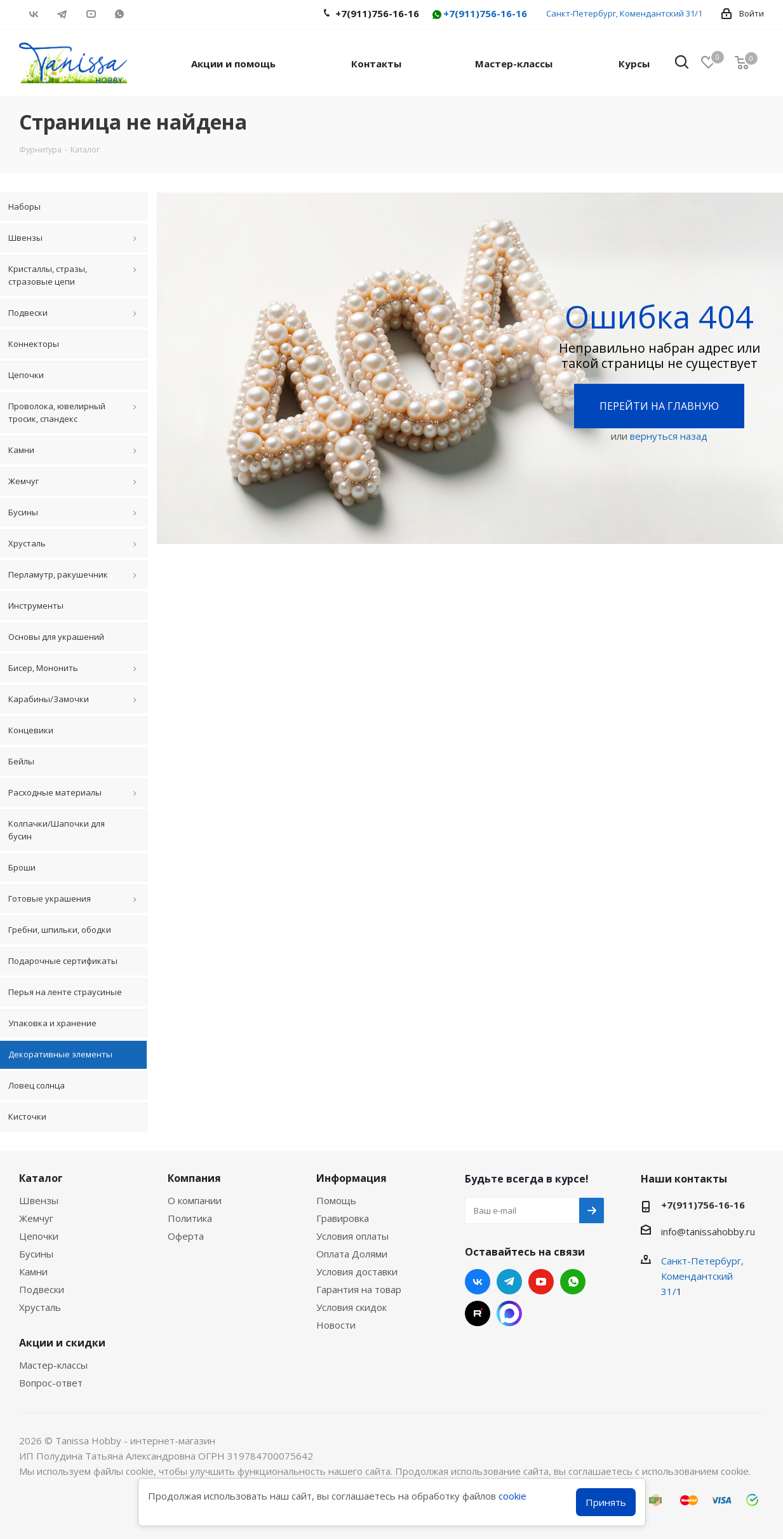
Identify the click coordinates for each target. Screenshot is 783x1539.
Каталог (41, 1178)
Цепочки (38, 1236)
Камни (33, 1271)
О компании (195, 1200)
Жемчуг (36, 1218)
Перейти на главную (659, 406)
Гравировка (342, 1218)
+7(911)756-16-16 (479, 14)
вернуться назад (668, 436)
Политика (190, 1218)
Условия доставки (357, 1271)
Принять (606, 1502)
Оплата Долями (351, 1253)
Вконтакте (33, 14)
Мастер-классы (53, 1365)
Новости (336, 1325)
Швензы (38, 1200)
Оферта (186, 1236)
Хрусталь (40, 1307)
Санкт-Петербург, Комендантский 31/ (622, 13)
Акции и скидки (62, 1343)
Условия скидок (351, 1307)
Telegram (62, 14)
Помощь (336, 1200)
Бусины (36, 1253)
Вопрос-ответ (51, 1382)
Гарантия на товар (358, 1289)
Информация (351, 1178)
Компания (194, 1178)
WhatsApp (119, 14)
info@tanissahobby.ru (708, 1231)
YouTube (90, 14)
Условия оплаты (352, 1236)
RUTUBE (147, 14)
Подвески (41, 1289)
